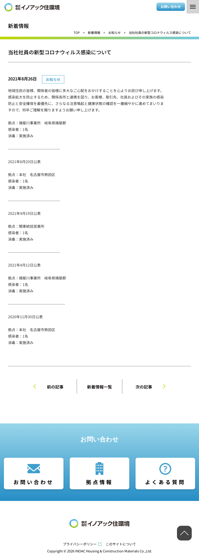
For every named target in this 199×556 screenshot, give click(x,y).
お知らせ (114, 32)
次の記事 (144, 387)
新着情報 (94, 32)
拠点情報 (99, 482)
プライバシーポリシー (80, 544)
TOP (77, 32)
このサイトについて (121, 544)
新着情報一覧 (99, 387)
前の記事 (55, 387)
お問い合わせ (171, 6)
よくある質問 (165, 482)
